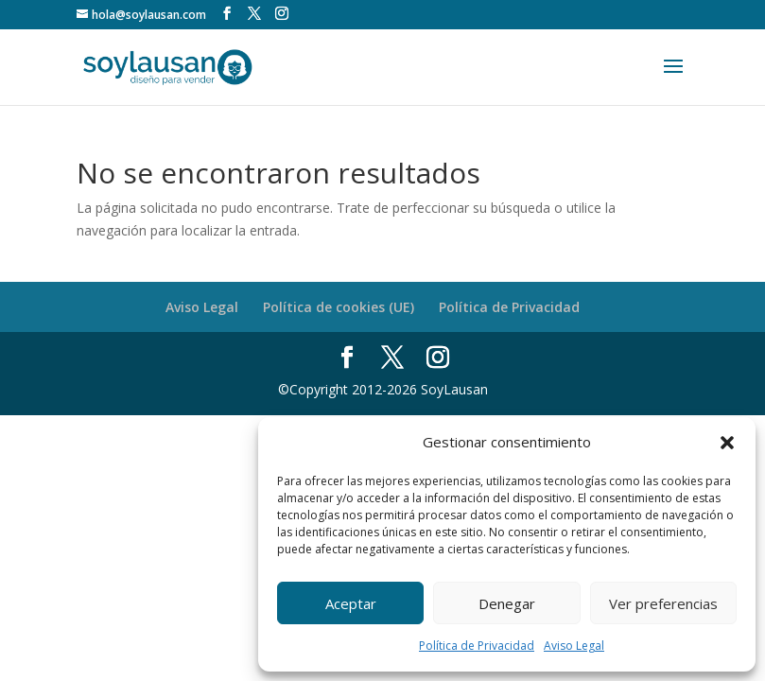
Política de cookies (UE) (338, 307)
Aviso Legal (574, 645)
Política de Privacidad (476, 645)
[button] (727, 442)
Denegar (506, 603)
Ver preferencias (663, 603)
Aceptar (350, 603)
